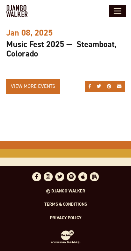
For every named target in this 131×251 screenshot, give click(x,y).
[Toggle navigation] (117, 11)
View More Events (33, 86)
